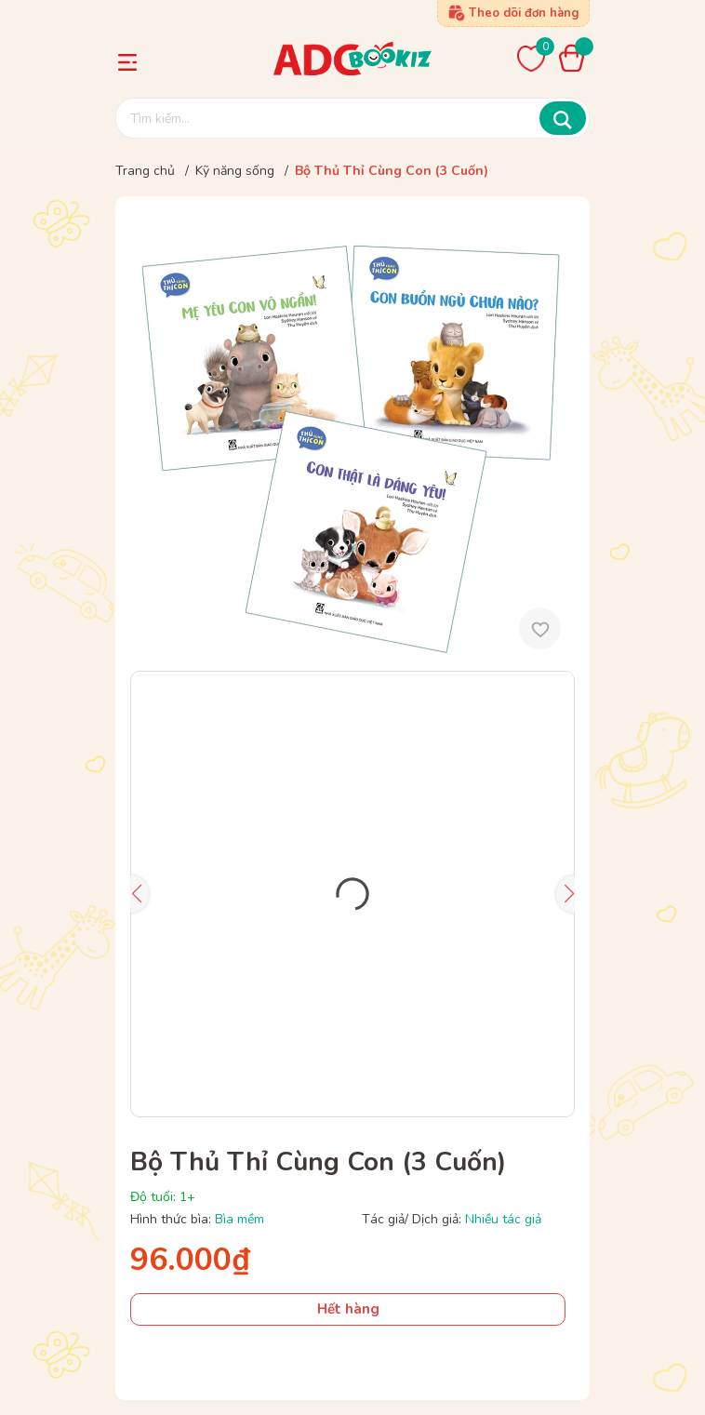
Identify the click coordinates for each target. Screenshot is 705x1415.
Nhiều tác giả (503, 1219)
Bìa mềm (239, 1219)
